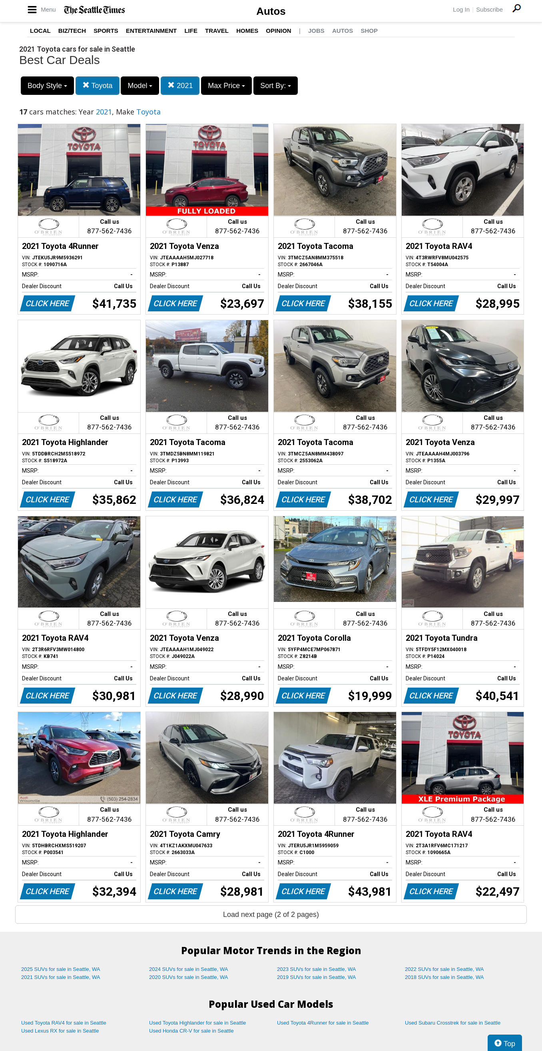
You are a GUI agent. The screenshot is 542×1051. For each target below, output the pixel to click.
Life (190, 30)
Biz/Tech (72, 30)
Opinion (278, 30)
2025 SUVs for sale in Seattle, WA (60, 969)
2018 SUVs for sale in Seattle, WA (444, 977)
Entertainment (151, 30)
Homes (247, 30)
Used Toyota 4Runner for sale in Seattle (323, 1023)
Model (140, 86)
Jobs (316, 30)
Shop (369, 30)
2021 (180, 85)
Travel (217, 30)
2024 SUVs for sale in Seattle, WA (188, 969)
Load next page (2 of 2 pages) (271, 915)
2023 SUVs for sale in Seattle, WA (316, 969)
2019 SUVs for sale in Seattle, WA (316, 977)
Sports (106, 30)
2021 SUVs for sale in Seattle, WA (60, 977)
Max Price (226, 86)
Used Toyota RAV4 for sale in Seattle (63, 1023)
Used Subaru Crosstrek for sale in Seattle (452, 1023)
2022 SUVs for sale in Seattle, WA (444, 969)
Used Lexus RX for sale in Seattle (60, 1031)
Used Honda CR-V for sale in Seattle (191, 1031)
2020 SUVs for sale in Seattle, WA (188, 977)
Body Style (47, 86)
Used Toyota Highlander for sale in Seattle (197, 1023)
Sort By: (275, 86)
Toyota (97, 85)
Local (40, 30)
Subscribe (489, 9)
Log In (461, 9)
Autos (271, 11)
